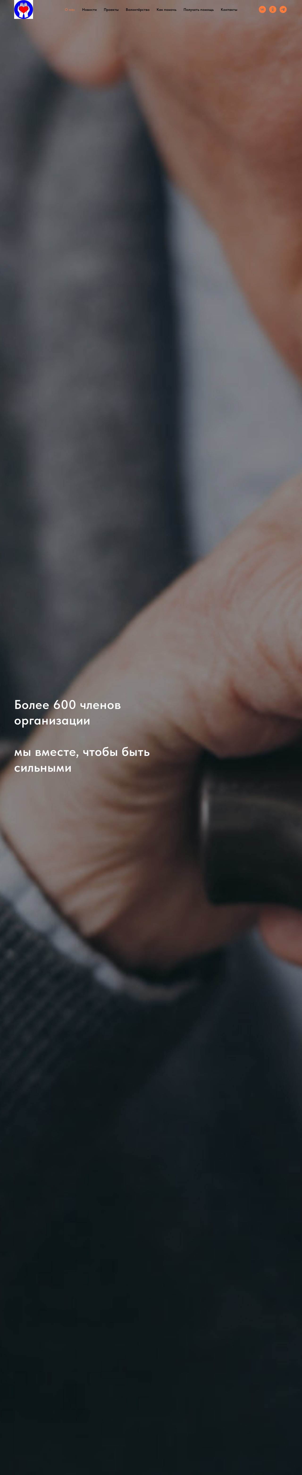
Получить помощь (199, 9)
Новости (89, 9)
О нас (70, 9)
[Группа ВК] (262, 9)
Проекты (111, 9)
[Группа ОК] (272, 9)
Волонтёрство (138, 9)
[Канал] (283, 9)
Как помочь (166, 9)
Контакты (229, 9)
